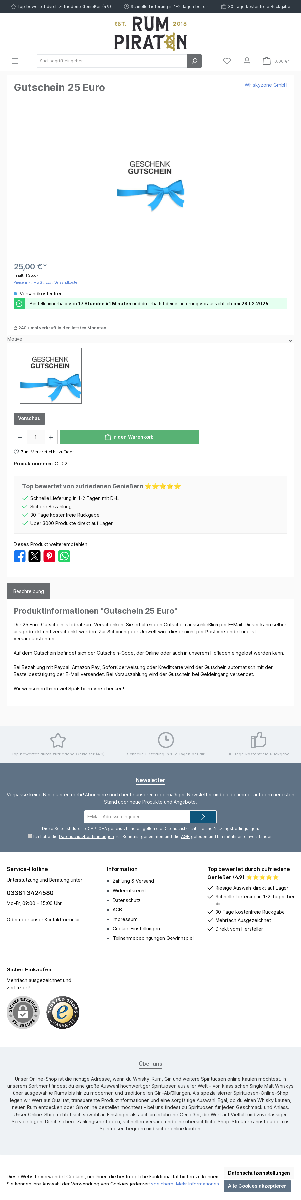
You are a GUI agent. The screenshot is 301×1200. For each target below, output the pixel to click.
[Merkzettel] (227, 61)
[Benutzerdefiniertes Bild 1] (62, 1012)
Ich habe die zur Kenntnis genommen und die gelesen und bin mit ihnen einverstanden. (153, 836)
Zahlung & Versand (133, 881)
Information (122, 869)
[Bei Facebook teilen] (19, 555)
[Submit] (203, 816)
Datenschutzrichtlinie (183, 828)
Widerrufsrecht (129, 890)
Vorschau (29, 418)
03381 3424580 (30, 892)
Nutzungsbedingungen (236, 828)
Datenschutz (127, 900)
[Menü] (15, 61)
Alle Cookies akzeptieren (257, 1186)
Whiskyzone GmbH (266, 85)
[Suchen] (194, 61)
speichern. (163, 1183)
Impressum (125, 919)
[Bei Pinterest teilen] (49, 555)
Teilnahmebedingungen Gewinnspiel (153, 938)
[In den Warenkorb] (129, 437)
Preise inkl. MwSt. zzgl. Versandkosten (47, 282)
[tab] (28, 591)
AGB (185, 836)
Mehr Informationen (197, 1183)
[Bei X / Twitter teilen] (34, 555)
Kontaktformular (62, 919)
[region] (150, 182)
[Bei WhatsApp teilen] (64, 555)
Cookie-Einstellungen (136, 928)
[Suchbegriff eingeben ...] (112, 61)
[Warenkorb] (276, 61)
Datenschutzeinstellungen (259, 1173)
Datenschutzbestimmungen (86, 836)
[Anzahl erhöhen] (51, 437)
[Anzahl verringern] (20, 437)
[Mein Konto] (247, 61)
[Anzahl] (35, 437)
